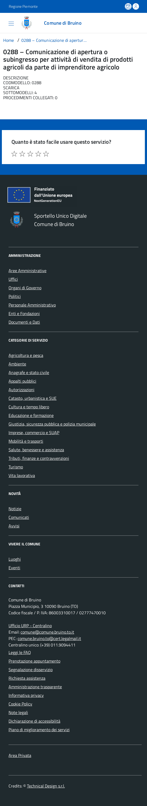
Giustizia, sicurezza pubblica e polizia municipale (52, 424)
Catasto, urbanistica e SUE (33, 398)
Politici (15, 296)
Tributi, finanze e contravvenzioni (39, 458)
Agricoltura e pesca (26, 355)
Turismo (16, 467)
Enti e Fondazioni (24, 313)
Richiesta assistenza (27, 678)
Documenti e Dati (24, 322)
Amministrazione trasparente (35, 686)
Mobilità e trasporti (26, 441)
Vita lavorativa (22, 475)
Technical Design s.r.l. (46, 786)
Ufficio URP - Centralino (30, 625)
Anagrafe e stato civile (29, 372)
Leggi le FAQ (20, 652)
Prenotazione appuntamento (34, 661)
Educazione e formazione (31, 415)
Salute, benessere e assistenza (36, 449)
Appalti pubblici (22, 381)
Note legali (18, 712)
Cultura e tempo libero (29, 407)
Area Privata (20, 755)
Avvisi (14, 526)
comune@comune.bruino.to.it (47, 632)
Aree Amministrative (27, 270)
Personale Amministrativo (32, 305)
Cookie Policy (20, 704)
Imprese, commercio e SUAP (34, 432)
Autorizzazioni (21, 389)
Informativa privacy (26, 695)
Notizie (15, 508)
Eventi (14, 567)
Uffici (13, 279)
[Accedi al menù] (5, 22)
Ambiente (17, 364)
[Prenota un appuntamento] (128, 6)
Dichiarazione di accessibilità (34, 721)
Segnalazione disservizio (31, 669)
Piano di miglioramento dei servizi (39, 729)
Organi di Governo (25, 287)
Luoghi (15, 559)
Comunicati (19, 517)
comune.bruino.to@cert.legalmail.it (49, 638)
